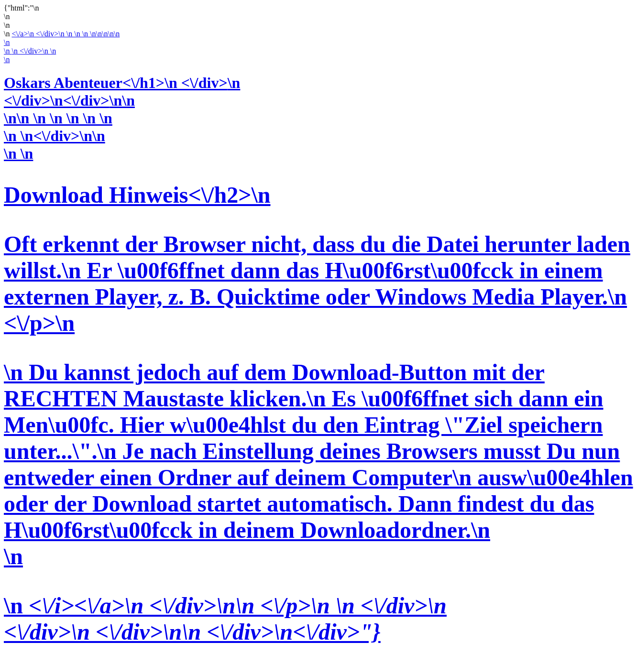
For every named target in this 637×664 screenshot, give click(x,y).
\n (7, 42)
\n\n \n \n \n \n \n (58, 118)
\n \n (318, 395)
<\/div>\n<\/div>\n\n (69, 100)
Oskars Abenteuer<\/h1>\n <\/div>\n (122, 82)
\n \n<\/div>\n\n (54, 135)
